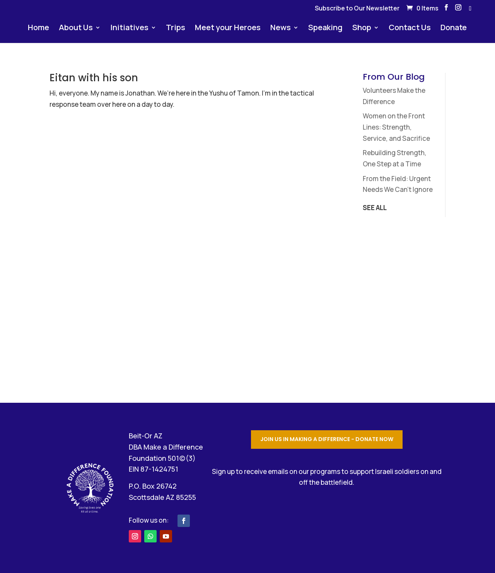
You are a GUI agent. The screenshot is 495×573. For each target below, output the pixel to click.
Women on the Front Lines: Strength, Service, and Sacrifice (396, 127)
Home (38, 28)
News (280, 28)
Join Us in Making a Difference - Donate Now (326, 439)
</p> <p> (327, 517)
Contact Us (410, 28)
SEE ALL (375, 207)
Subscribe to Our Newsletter (357, 8)
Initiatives (129, 28)
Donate (453, 28)
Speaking (325, 28)
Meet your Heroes (228, 28)
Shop (361, 28)
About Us (76, 28)
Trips (175, 28)
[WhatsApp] (470, 10)
